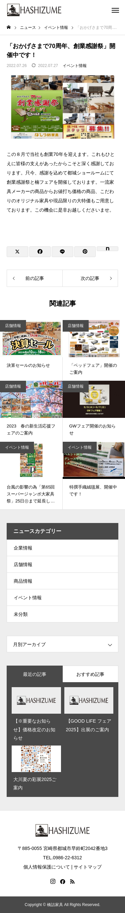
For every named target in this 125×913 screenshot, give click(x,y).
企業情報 (23, 548)
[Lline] (62, 251)
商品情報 (23, 581)
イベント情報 (75, 65)
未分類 (21, 614)
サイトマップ (88, 867)
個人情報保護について (46, 867)
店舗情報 (13, 325)
